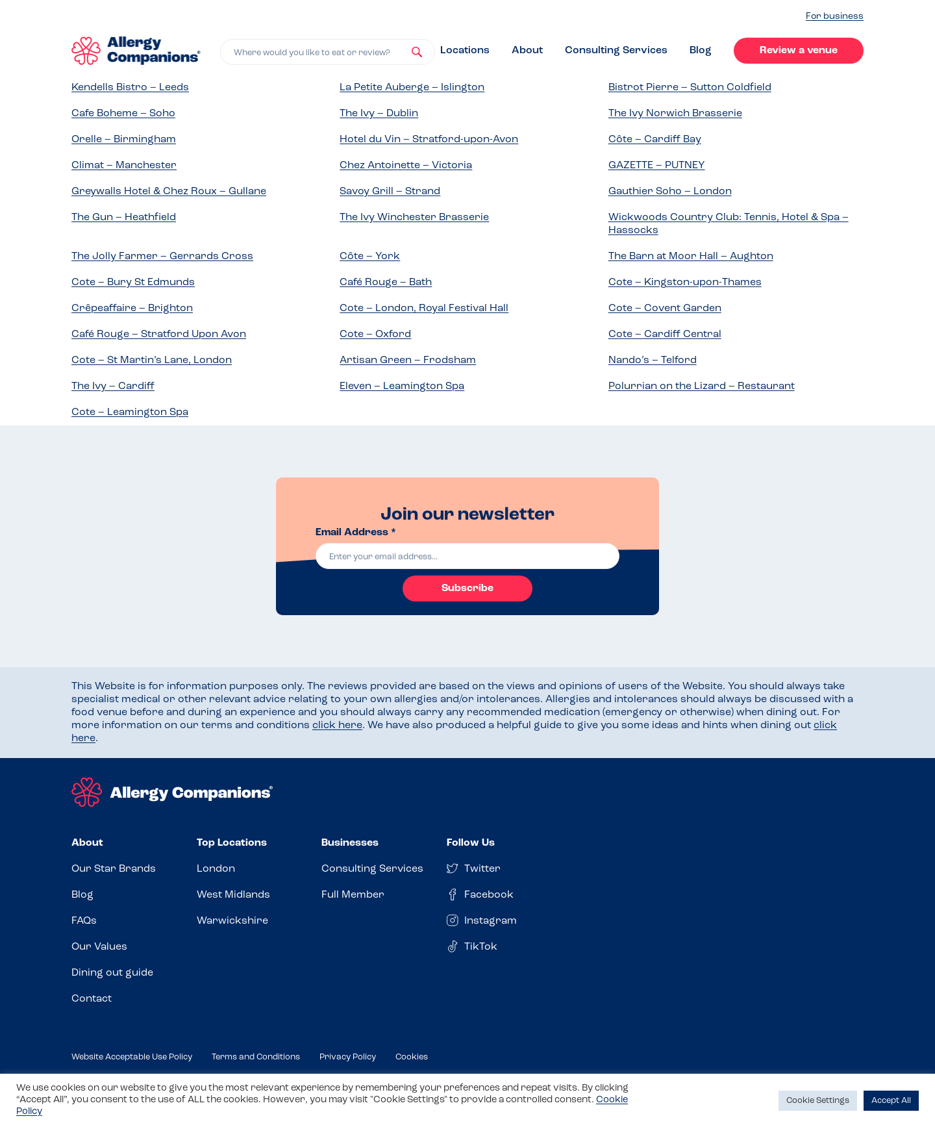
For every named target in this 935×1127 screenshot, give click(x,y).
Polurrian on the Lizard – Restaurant (701, 386)
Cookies (411, 1057)
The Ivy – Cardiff (113, 386)
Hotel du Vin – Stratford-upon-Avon (429, 139)
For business (835, 16)
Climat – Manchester (124, 165)
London (216, 869)
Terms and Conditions (256, 1057)
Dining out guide (112, 973)
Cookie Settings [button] (817, 1100)
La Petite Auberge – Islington (412, 87)
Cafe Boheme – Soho (123, 113)
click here (337, 725)
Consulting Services (616, 50)
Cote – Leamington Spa (129, 412)
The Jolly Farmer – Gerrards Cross (162, 256)
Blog (701, 50)
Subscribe (467, 588)
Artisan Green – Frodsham (408, 360)
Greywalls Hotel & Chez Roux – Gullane (168, 191)
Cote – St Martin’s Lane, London (151, 360)
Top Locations (232, 843)
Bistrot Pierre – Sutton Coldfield (689, 87)
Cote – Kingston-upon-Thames (685, 282)
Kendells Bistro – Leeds (130, 87)
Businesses (350, 843)
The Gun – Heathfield (123, 217)
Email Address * (356, 532)
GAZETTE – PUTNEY (656, 165)
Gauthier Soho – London (670, 191)
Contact (91, 999)
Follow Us (471, 843)
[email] (467, 556)
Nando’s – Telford (652, 360)
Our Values (99, 947)
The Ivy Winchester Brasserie (414, 217)
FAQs (84, 921)
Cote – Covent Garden (664, 308)
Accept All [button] (891, 1100)
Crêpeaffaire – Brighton (132, 308)
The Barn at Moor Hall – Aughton (690, 256)
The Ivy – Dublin (379, 113)
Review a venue (799, 50)
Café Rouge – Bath (386, 282)
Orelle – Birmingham (123, 139)
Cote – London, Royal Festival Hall (424, 308)
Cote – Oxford (375, 334)
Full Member (352, 895)
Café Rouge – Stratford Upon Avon (158, 334)
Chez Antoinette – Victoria (406, 165)
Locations (465, 50)
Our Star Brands (113, 869)
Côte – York (370, 256)
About (527, 50)
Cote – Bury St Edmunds (133, 282)
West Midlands (233, 895)
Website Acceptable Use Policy (131, 1057)
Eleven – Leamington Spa (402, 386)
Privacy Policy (347, 1057)
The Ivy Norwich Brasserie (675, 113)
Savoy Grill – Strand (390, 191)
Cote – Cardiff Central (664, 334)
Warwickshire (232, 921)
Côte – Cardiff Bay (654, 139)
